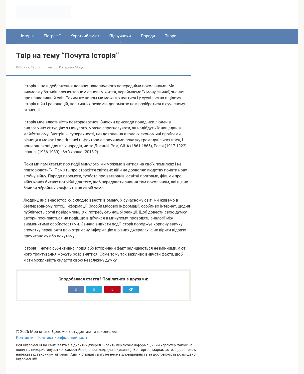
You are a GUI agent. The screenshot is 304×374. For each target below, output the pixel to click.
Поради (148, 36)
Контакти (24, 337)
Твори (170, 36)
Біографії (52, 36)
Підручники (120, 36)
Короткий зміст (84, 36)
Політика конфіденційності (61, 337)
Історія (27, 36)
